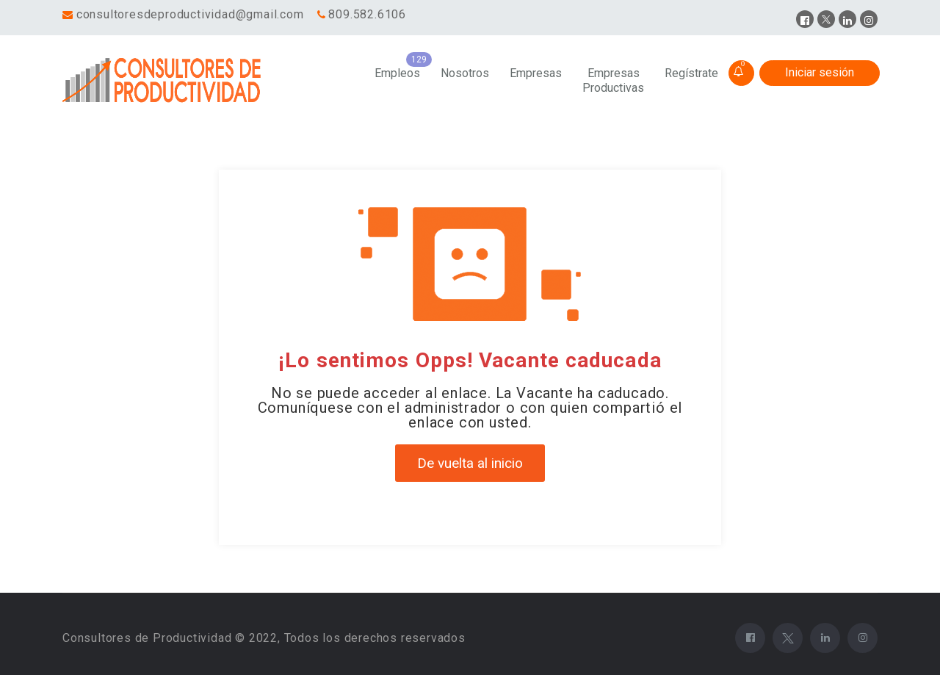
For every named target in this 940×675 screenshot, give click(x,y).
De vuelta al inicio (470, 463)
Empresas (536, 73)
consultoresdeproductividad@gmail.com (190, 14)
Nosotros (465, 73)
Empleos (397, 73)
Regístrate (691, 73)
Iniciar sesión (819, 72)
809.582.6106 (367, 14)
